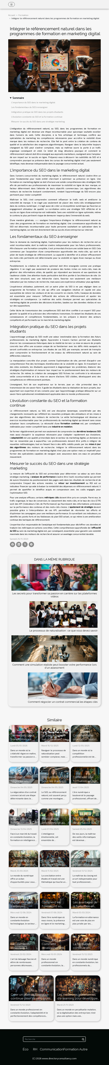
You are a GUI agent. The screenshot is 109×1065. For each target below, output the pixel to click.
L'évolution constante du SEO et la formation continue (36, 116)
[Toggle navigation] (11, 4)
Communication (51, 1049)
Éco (25, 1049)
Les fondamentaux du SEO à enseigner (29, 107)
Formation (23, 15)
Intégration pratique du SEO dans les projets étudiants (37, 112)
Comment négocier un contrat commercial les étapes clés (63, 701)
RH (35, 1049)
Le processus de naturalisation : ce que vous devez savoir (63, 630)
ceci (37, 220)
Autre (83, 1049)
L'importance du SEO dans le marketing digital (33, 102)
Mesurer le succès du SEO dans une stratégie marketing (38, 121)
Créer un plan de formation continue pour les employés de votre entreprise (30, 998)
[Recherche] (54, 1039)
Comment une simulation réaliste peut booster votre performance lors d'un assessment (54, 666)
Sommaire (18, 97)
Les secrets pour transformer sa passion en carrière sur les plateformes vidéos (54, 595)
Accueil (11, 15)
